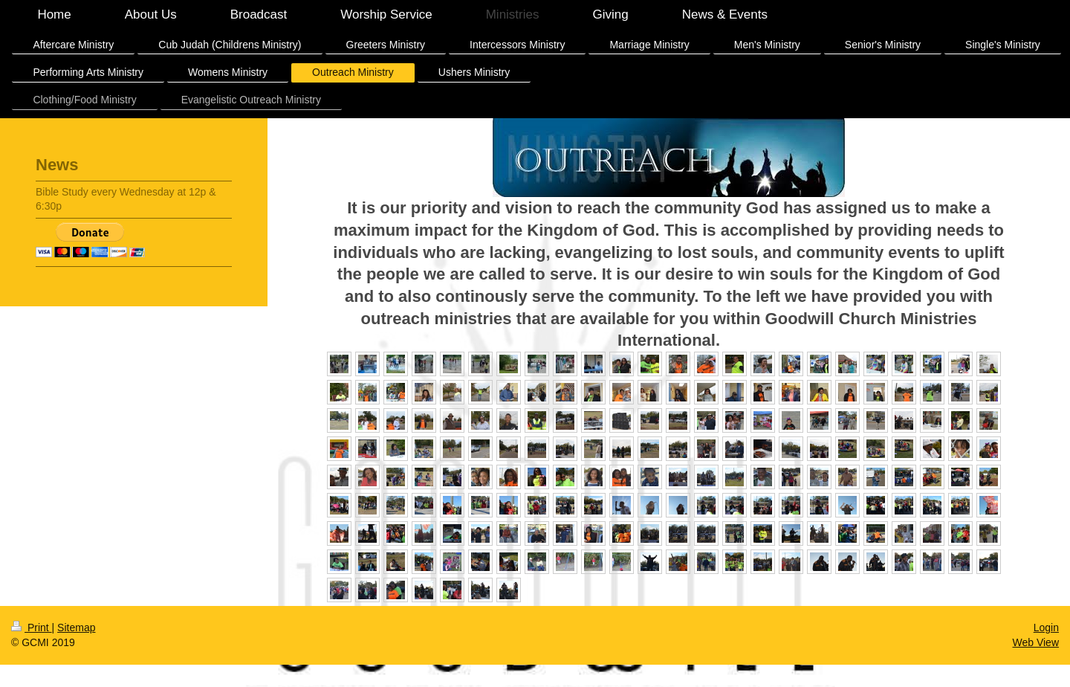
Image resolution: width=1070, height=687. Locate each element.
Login (1046, 627)
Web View (1035, 642)
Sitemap (76, 627)
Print (31, 627)
